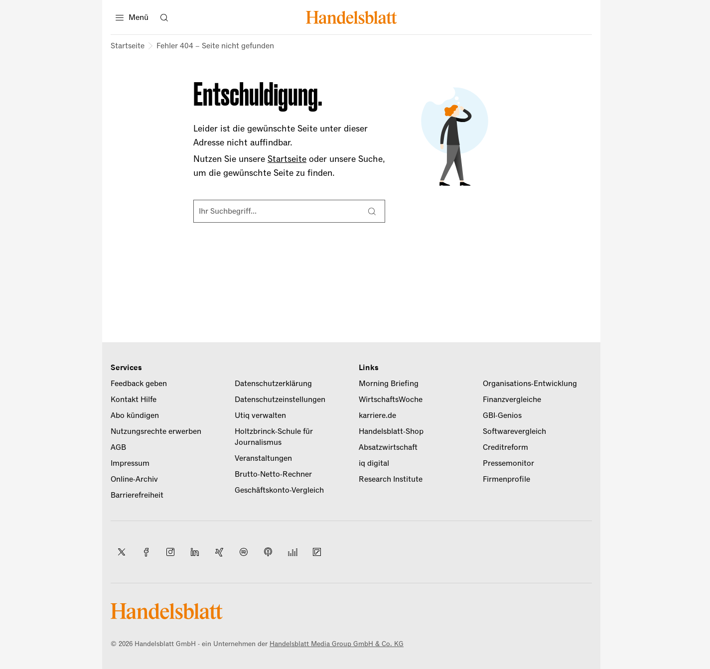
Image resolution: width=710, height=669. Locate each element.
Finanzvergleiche (512, 399)
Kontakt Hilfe (133, 399)
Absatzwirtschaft (388, 447)
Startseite (127, 45)
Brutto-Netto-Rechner (273, 474)
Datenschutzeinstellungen (280, 399)
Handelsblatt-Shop (391, 431)
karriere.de (377, 415)
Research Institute (391, 479)
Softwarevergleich (514, 431)
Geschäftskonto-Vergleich (279, 490)
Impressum (130, 463)
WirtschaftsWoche (391, 399)
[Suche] (372, 211)
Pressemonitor (508, 463)
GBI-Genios (502, 415)
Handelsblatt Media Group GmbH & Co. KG (337, 644)
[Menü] (132, 17)
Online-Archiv (134, 479)
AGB (118, 447)
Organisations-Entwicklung (530, 383)
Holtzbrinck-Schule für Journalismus (274, 437)
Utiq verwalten (260, 415)
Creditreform (505, 447)
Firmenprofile (506, 479)
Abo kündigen (135, 415)
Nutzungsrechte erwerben (156, 431)
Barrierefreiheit (137, 495)
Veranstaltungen (263, 458)
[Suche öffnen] (164, 17)
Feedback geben (139, 383)
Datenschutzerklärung (273, 383)
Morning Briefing (389, 383)
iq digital (374, 463)
